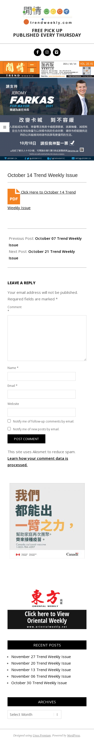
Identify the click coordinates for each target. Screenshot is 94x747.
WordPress (73, 735)
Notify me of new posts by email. (36, 429)
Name (13, 368)
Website (13, 404)
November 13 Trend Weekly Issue (41, 669)
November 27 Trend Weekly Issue (41, 656)
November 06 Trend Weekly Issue (41, 676)
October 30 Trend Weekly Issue (39, 682)
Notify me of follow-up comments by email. (43, 421)
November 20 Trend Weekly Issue (41, 663)
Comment (13, 309)
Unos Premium (42, 735)
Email (13, 386)
